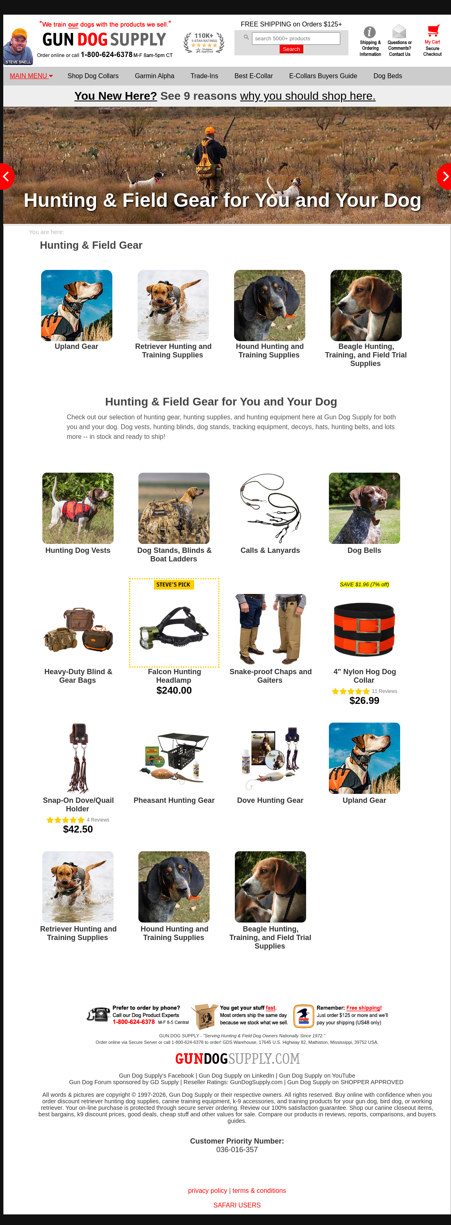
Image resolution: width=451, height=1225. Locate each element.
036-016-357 (237, 1150)
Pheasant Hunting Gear (174, 800)
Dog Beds (388, 75)
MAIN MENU (31, 75)
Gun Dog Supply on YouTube (317, 1075)
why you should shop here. (308, 96)
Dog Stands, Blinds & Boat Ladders (174, 554)
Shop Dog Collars (93, 75)
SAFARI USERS (237, 1205)
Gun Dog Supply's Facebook (156, 1075)
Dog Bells (364, 550)
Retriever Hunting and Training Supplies (173, 350)
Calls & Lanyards (270, 550)
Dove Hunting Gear (270, 800)
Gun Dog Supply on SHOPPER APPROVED (345, 1082)
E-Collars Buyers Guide (323, 75)
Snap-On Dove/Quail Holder (78, 804)
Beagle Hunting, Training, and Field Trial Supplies (366, 355)
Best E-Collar (253, 75)
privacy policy (207, 1190)
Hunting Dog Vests (78, 550)
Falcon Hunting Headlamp (174, 676)
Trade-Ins (204, 75)
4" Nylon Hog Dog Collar (365, 676)
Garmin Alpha (154, 75)
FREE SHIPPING (266, 24)
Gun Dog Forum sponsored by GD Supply (124, 1082)
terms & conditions (259, 1190)
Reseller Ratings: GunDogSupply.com (233, 1082)
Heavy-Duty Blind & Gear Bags (78, 676)
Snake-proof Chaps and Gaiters (271, 676)
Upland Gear (76, 346)
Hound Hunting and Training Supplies (270, 350)
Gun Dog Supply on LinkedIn (236, 1075)
